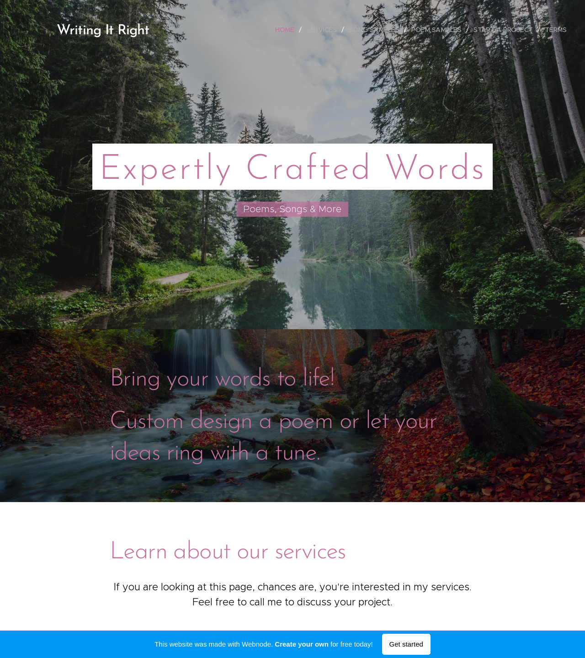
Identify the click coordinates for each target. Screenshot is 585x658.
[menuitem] (288, 29)
